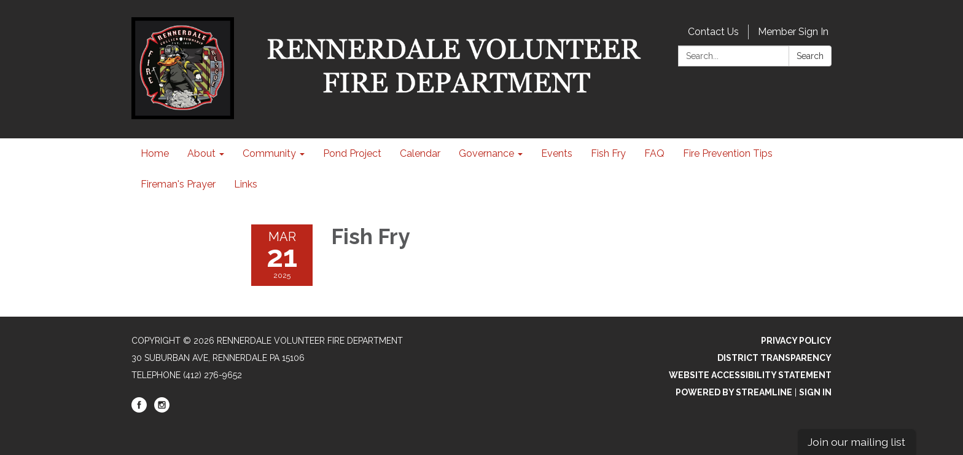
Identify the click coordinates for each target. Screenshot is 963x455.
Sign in (815, 392)
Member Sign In (793, 32)
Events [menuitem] (556, 153)
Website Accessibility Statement (750, 375)
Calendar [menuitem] (420, 153)
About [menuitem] (201, 153)
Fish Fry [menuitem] (608, 153)
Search (810, 56)
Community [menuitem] (269, 153)
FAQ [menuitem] (654, 153)
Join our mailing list (856, 441)
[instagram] (162, 409)
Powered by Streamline (734, 392)
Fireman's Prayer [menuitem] (178, 184)
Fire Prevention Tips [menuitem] (728, 153)
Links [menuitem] (245, 184)
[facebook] (139, 409)
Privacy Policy (796, 341)
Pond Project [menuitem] (352, 153)
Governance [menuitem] (486, 153)
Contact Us (713, 32)
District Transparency (774, 358)
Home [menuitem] (155, 153)
